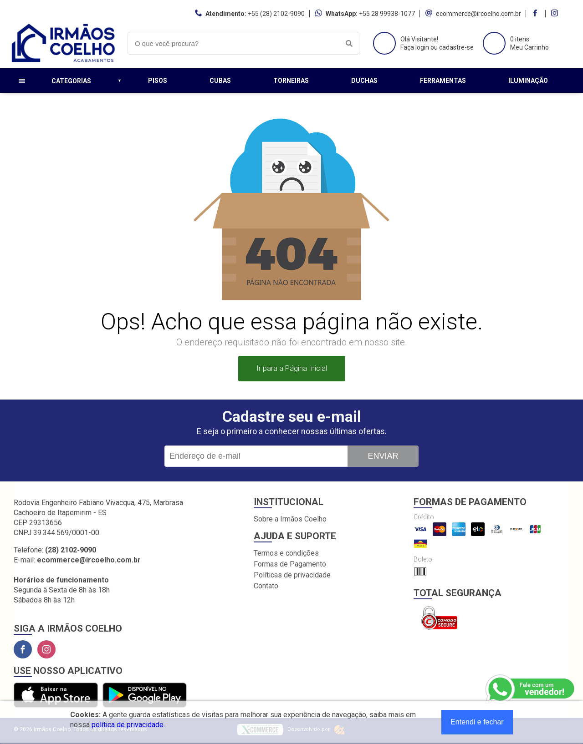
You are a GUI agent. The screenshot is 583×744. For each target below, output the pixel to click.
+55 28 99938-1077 (387, 13)
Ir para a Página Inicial (291, 368)
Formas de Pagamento (290, 564)
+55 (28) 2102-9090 (276, 13)
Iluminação (528, 80)
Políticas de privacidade (292, 575)
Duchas (364, 80)
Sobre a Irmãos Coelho (290, 519)
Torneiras (291, 80)
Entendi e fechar (477, 722)
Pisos (157, 80)
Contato (266, 586)
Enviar (383, 456)
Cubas (220, 80)
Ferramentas (443, 80)
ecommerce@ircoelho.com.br (478, 13)
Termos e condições (286, 553)
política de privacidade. (128, 724)
